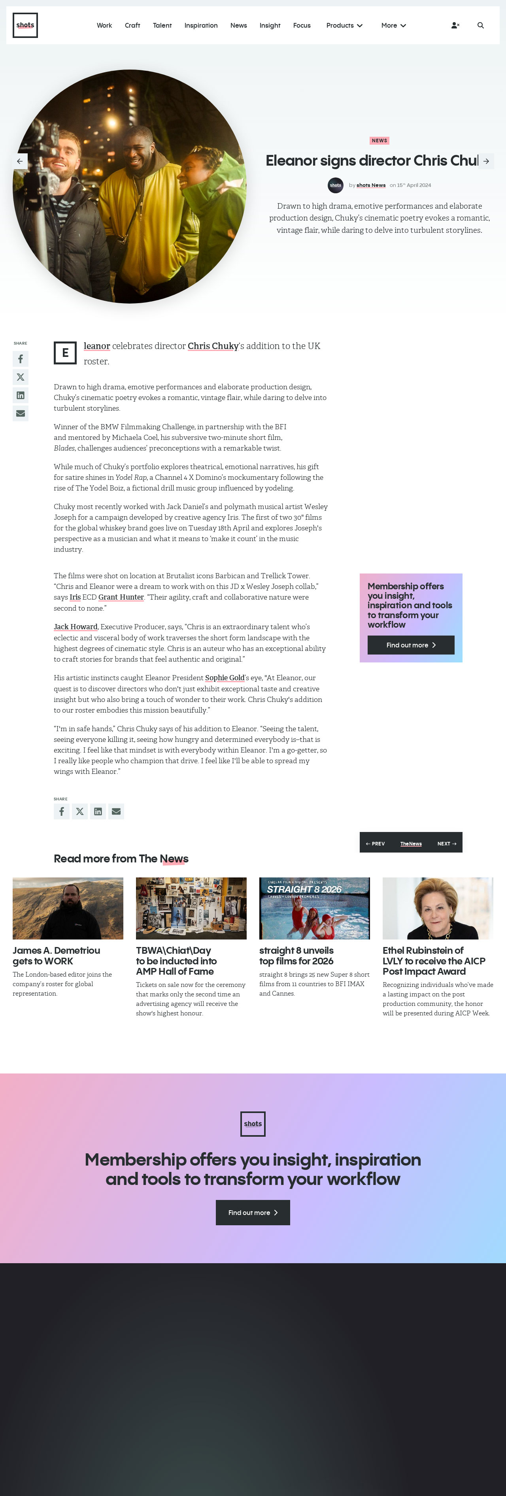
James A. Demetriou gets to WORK (56, 955)
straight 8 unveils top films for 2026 (296, 955)
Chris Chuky (213, 346)
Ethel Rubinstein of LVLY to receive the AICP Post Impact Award (434, 960)
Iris (75, 597)
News (380, 140)
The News (410, 843)
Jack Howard (76, 627)
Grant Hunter (121, 597)
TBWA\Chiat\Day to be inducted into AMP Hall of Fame (176, 960)
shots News (371, 185)
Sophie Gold (225, 677)
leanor (97, 346)
